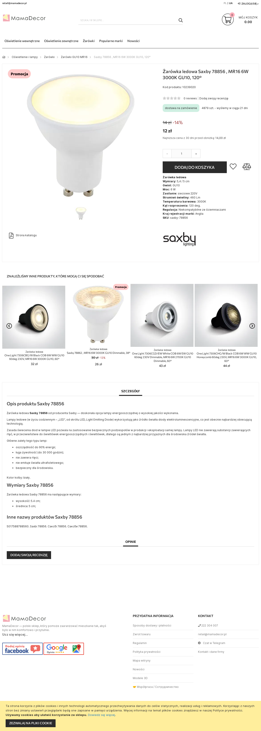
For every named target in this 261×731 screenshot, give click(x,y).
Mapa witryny (142, 660)
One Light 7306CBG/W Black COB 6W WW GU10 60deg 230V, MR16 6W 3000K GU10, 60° (34, 355)
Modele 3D (140, 678)
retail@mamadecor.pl (212, 634)
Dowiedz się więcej (101, 715)
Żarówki (49, 57)
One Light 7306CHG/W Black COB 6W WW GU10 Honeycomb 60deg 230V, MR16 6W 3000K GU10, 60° (227, 355)
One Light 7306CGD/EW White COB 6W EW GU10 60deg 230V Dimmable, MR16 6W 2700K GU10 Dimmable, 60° (162, 355)
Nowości (138, 669)
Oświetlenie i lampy (25, 57)
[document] (131, 716)
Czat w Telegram (211, 643)
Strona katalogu (23, 235)
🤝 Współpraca (143, 687)
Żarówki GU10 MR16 (74, 57)
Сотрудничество (167, 687)
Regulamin (140, 643)
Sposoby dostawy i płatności (152, 625)
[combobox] (130, 20)
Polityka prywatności (146, 651)
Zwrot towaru (142, 634)
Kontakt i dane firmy (211, 651)
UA (231, 3)
